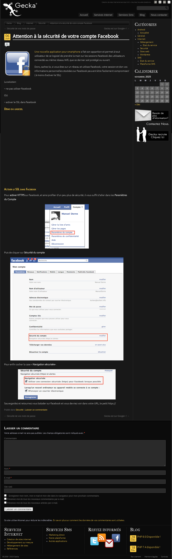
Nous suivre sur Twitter (160, 2)
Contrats (164, 557)
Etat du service (150, 45)
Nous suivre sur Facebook (155, 2)
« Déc (137, 104)
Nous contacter (159, 15)
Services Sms (126, 15)
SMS (139, 58)
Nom (7, 469)
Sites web (144, 51)
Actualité (144, 33)
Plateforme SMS (147, 64)
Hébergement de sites (17, 546)
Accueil (84, 15)
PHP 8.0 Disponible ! (149, 536)
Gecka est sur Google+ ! (116, 28)
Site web (8, 487)
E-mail (7, 478)
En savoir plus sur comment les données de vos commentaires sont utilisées (88, 520)
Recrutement (136, 557)
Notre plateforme (57, 538)
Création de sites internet (19, 539)
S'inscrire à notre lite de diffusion (169, 2)
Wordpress (145, 55)
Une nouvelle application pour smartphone (57, 51)
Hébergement (146, 42)
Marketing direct (57, 535)
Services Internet (103, 15)
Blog (142, 15)
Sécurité (41, 23)
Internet (29, 23)
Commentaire (10, 438)
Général (141, 36)
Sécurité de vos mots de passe (19, 28)
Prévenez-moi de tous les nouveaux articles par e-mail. (32, 503)
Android (141, 30)
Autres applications (58, 541)
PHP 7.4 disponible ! (148, 547)
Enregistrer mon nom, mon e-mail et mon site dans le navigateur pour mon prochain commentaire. (54, 496)
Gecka (9, 23)
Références (12, 549)
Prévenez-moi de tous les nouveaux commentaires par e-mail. (35, 499)
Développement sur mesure (20, 542)
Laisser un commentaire (36, 410)
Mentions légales (151, 557)
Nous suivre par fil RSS (164, 2)
